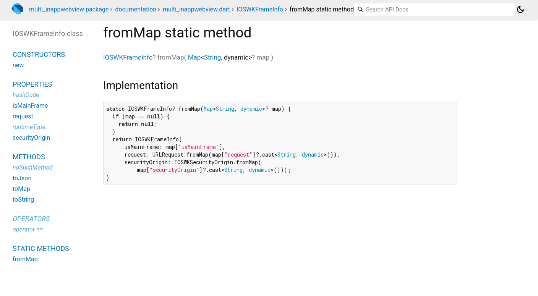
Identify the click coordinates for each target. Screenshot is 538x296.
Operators (31, 219)
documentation (135, 9)
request (23, 116)
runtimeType (29, 127)
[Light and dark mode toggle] (520, 9)
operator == (28, 229)
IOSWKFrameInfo (260, 9)
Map (194, 57)
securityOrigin (31, 137)
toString (23, 199)
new (18, 65)
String (212, 57)
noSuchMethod (33, 167)
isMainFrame (30, 105)
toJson (22, 178)
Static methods (41, 248)
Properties (32, 84)
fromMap (25, 259)
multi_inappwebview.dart (196, 9)
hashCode (26, 95)
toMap (21, 188)
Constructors (39, 54)
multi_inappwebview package (69, 9)
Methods (29, 157)
